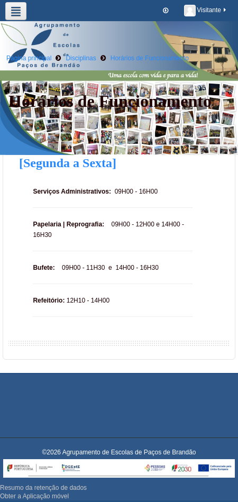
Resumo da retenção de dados (43, 487)
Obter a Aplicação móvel (34, 496)
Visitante (205, 10)
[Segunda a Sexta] (67, 163)
